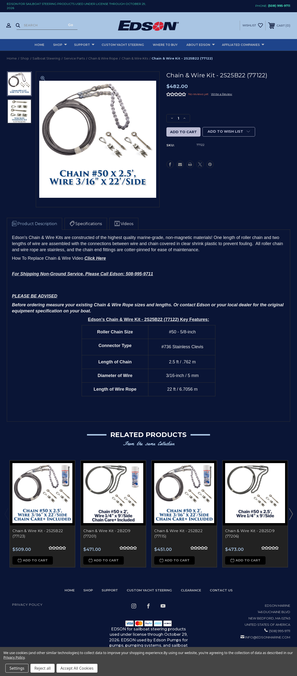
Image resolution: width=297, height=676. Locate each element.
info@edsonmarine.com (267, 637)
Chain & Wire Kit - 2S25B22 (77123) (37, 533)
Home (39, 45)
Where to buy (165, 45)
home (70, 590)
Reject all (42, 668)
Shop (60, 45)
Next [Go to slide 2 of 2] (290, 514)
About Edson (200, 45)
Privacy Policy (27, 604)
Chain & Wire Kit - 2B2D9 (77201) (107, 533)
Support (84, 45)
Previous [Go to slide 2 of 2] (6, 514)
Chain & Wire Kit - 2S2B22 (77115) (178, 533)
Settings (17, 668)
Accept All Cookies (77, 668)
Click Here (95, 258)
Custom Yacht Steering (123, 45)
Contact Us (221, 590)
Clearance (191, 590)
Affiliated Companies (243, 45)
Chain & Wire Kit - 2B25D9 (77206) (250, 533)
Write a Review (221, 94)
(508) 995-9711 (279, 6)
